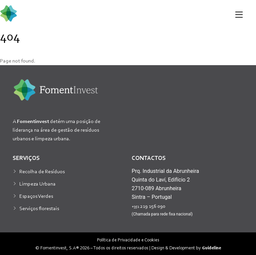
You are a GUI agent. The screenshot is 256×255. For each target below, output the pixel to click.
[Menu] (239, 14)
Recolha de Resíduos (42, 171)
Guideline (211, 247)
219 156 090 (148, 205)
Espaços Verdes (36, 195)
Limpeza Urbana (37, 183)
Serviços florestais (39, 208)
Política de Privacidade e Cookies (128, 239)
